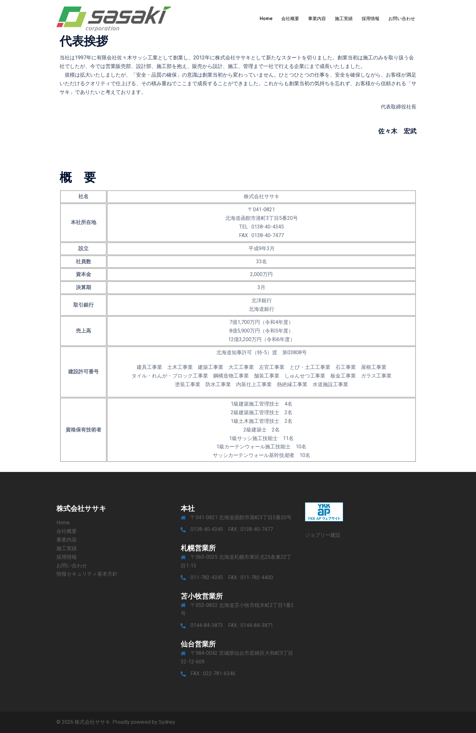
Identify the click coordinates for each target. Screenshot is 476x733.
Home (266, 18)
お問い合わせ (401, 18)
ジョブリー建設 (323, 535)
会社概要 (290, 18)
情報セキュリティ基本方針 (87, 574)
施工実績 (344, 18)
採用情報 (370, 18)
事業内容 (317, 18)
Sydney (167, 722)
